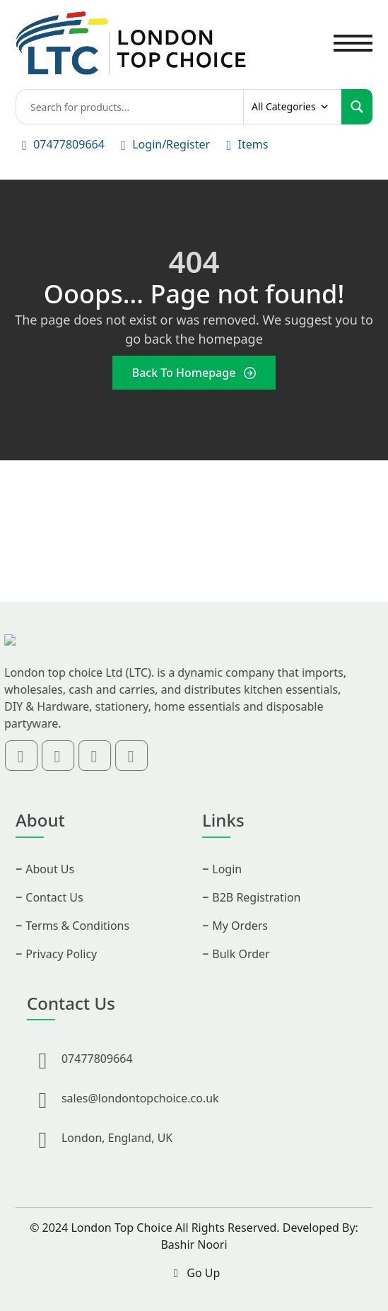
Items (252, 144)
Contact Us (54, 913)
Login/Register (171, 144)
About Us (49, 885)
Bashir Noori (193, 1244)
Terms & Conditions (77, 942)
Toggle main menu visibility (353, 35)
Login (227, 885)
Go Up (194, 1273)
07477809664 (69, 144)
